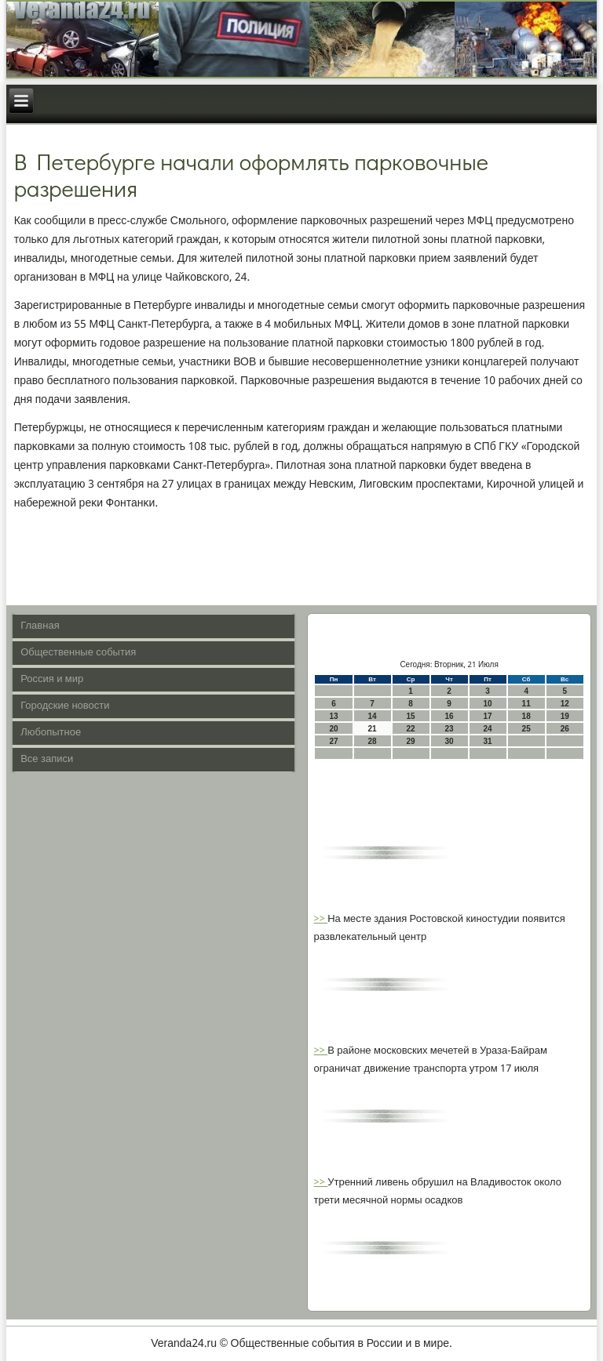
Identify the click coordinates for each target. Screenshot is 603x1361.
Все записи (46, 759)
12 (565, 703)
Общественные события (78, 653)
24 (488, 728)
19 (565, 716)
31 (488, 741)
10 (488, 703)
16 (449, 716)
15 (411, 716)
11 (526, 703)
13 (333, 716)
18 (526, 716)
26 (565, 728)
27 (333, 741)
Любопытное (50, 733)
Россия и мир (51, 679)
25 (526, 728)
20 (333, 728)
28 (371, 741)
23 (449, 728)
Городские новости (64, 706)
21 (371, 728)
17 (488, 716)
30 (449, 741)
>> (320, 919)
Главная (39, 626)
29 (411, 741)
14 (371, 716)
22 (411, 728)
